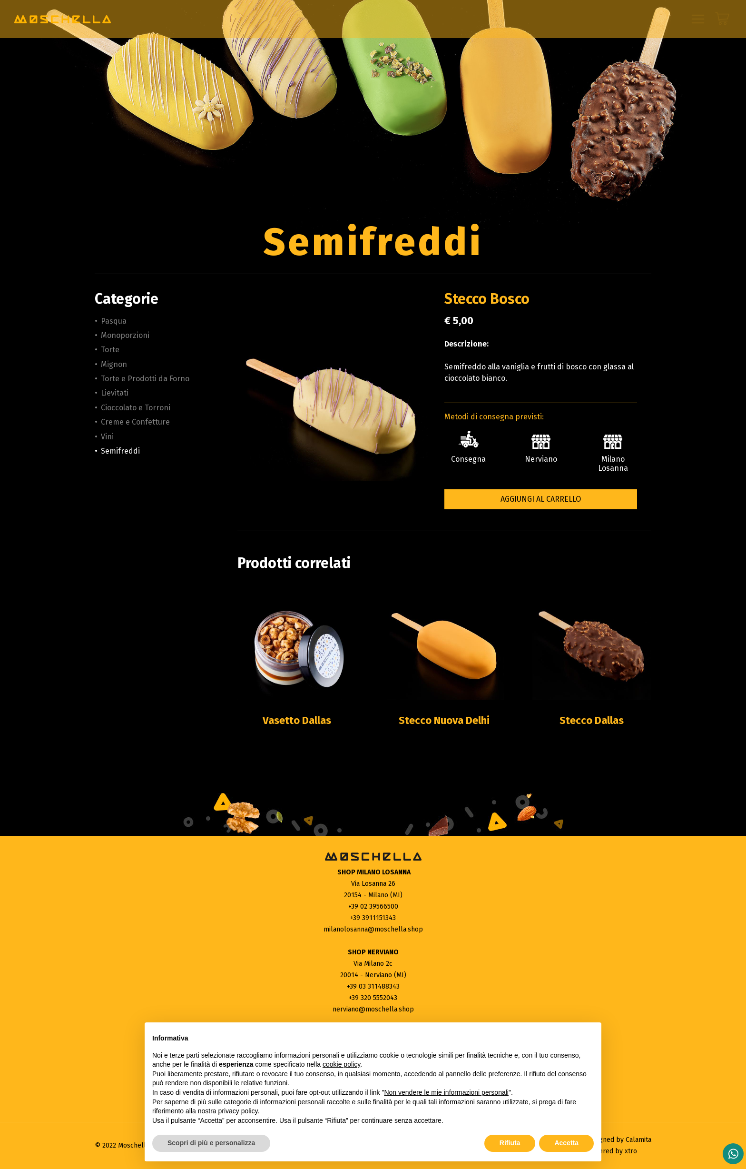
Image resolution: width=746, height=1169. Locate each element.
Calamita (638, 1140)
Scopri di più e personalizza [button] (211, 1143)
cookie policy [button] (341, 1064)
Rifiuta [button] (510, 1143)
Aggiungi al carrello (541, 499)
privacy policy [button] (238, 1111)
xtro (631, 1151)
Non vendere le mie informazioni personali (446, 1092)
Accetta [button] (566, 1143)
